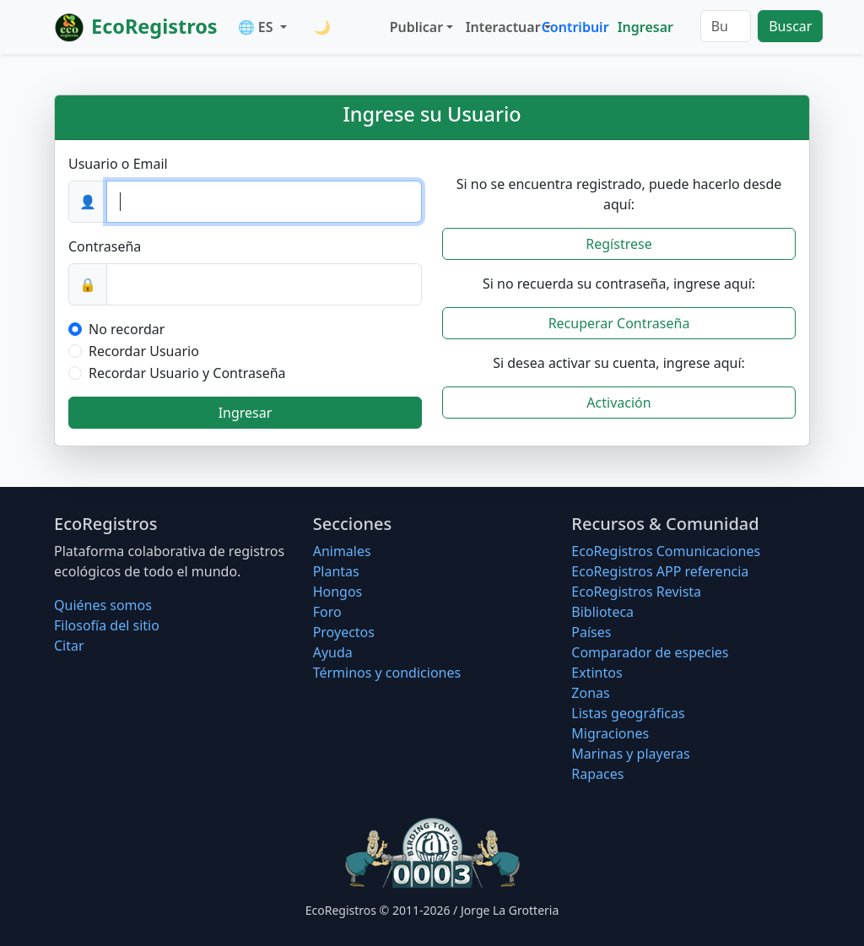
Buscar (790, 26)
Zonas (590, 693)
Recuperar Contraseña (619, 323)
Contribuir (575, 27)
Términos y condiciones (387, 672)
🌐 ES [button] (257, 27)
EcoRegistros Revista (636, 591)
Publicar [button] (416, 27)
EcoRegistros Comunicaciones (665, 551)
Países (591, 632)
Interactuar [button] (500, 27)
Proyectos (344, 632)
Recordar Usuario (144, 351)
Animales (342, 551)
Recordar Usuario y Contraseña (187, 373)
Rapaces (597, 774)
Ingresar (645, 27)
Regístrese (618, 244)
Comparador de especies (649, 652)
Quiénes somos (103, 605)
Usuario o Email (118, 163)
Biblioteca (602, 612)
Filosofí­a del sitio (106, 625)
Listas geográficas (627, 713)
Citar (69, 645)
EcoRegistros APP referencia (659, 571)
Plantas (336, 571)
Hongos (338, 591)
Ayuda (333, 652)
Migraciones (610, 733)
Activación (618, 402)
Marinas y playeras (630, 753)
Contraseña (104, 246)
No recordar (127, 329)
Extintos (596, 672)
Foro (327, 612)
